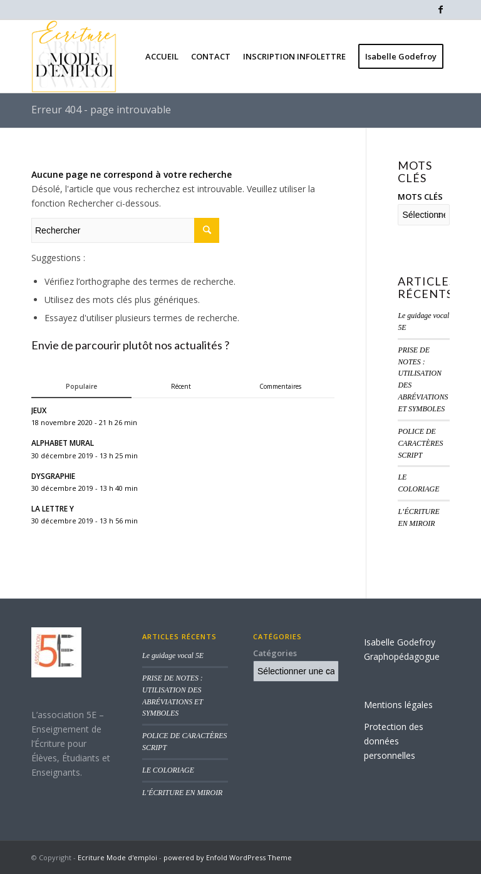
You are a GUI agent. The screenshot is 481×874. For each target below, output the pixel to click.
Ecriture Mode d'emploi (117, 857)
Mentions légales (398, 705)
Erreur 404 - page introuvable (101, 109)
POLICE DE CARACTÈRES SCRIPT (420, 443)
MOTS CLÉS (420, 196)
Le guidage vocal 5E (173, 655)
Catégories (275, 653)
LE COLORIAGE (168, 770)
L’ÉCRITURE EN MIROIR (182, 792)
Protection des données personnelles (393, 741)
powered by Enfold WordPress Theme (227, 857)
